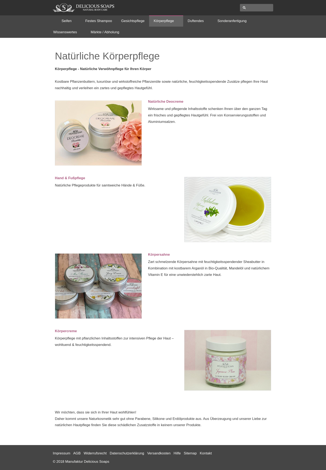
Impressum (61, 453)
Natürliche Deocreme (165, 102)
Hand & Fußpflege (70, 178)
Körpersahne (159, 255)
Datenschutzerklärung (127, 453)
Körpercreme (66, 331)
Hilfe (177, 453)
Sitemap (190, 453)
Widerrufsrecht (95, 453)
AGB (77, 453)
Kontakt (206, 453)
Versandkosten (158, 453)
